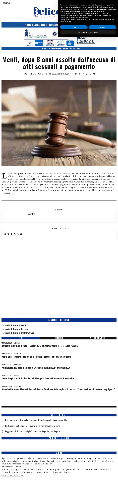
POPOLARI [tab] (59, 338)
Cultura (17, 354)
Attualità (39, 74)
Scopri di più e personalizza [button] (88, 477)
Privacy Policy (7, 475)
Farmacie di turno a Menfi (13, 325)
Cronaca (17, 386)
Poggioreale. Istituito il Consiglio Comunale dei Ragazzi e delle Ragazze (35, 367)
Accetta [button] (102, 472)
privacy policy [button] (68, 452)
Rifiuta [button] (73, 472)
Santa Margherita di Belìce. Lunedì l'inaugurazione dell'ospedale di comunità (37, 378)
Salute (17, 376)
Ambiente (17, 343)
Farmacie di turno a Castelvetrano (17, 332)
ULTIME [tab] (20, 338)
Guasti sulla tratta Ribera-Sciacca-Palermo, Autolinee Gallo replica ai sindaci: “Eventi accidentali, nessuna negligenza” (58, 389)
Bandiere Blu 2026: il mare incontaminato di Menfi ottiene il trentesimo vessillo (39, 345)
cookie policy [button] (101, 456)
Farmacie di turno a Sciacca (14, 329)
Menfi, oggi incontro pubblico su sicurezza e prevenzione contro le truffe (36, 356)
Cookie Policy (18, 475)
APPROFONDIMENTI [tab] (97, 338)
